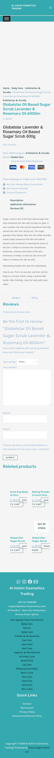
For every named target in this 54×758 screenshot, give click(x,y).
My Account (27, 707)
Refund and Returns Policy (27, 715)
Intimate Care (27, 656)
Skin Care (27, 688)
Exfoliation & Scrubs (14, 100)
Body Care (17, 88)
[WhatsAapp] (18, 582)
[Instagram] (24, 582)
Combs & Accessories (27, 636)
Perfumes (27, 684)
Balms (27, 627)
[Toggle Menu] (6, 18)
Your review (10, 367)
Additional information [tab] (23, 204)
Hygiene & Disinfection (27, 652)
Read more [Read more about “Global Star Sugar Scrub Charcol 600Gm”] (41, 548)
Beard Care (27, 660)
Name (7, 412)
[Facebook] (30, 582)
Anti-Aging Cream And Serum (27, 619)
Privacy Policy (27, 711)
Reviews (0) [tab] (16, 208)
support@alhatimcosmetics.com (27, 606)
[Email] (36, 582)
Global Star (17, 157)
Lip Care (27, 664)
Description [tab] (16, 200)
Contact (27, 703)
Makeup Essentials (27, 668)
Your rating (10, 361)
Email (7, 429)
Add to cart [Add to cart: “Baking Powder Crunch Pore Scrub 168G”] (40, 502)
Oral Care (27, 680)
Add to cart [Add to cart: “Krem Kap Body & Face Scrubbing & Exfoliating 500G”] (18, 502)
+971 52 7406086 (27, 602)
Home (6, 88)
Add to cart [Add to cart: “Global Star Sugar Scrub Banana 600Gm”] (18, 548)
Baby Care (27, 623)
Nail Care (27, 676)
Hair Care (27, 648)
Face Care (27, 644)
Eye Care (27, 640)
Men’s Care (27, 672)
